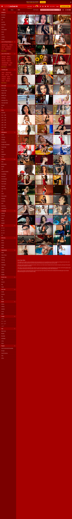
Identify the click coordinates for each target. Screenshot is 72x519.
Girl (2, 19)
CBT (2, 169)
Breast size (8, 277)
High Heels (3, 188)
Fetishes (8, 159)
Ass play (3, 56)
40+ (2, 235)
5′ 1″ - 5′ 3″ (3, 321)
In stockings (4, 64)
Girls (4, 9)
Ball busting (3, 164)
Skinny (2, 304)
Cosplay (3, 139)
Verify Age (43, 2)
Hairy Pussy (8, 72)
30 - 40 (2, 232)
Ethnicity (8, 237)
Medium (3, 309)
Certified (3, 17)
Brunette (3, 336)
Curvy (2, 311)
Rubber (3, 274)
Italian (2, 218)
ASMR (2, 134)
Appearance (8, 250)
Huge (2, 286)
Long (2, 340)
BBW (2, 313)
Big (2, 284)
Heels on (9, 60)
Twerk (2, 156)
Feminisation (4, 178)
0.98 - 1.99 (3, 117)
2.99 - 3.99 (3, 122)
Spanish (3, 213)
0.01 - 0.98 (3, 115)
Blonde (2, 333)
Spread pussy (5, 44)
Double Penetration (5, 144)
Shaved (3, 262)
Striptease (3, 154)
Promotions (37, 6)
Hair (8, 328)
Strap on (3, 78)
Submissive (3, 208)
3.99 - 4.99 (3, 124)
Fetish (2, 32)
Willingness (8, 132)
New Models (34, 6)
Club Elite (40, 6)
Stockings (3, 264)
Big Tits (7, 74)
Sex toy (3, 46)
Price (8, 110)
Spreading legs (5, 62)
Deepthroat (3, 142)
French (2, 220)
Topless (10, 44)
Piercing (3, 259)
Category (8, 12)
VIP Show (3, 97)
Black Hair (3, 331)
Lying (11, 62)
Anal (3, 48)
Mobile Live (3, 95)
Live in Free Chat (8, 54)
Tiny (2, 279)
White (2, 247)
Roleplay (3, 198)
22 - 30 (2, 230)
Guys (12, 9)
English (3, 223)
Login (57, 6)
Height (8, 316)
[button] (70, 2)
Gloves (2, 269)
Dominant (3, 176)
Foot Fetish (3, 183)
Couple (2, 39)
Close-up (8, 58)
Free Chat (3, 88)
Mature (2, 27)
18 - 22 (2, 228)
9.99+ (2, 129)
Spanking (3, 205)
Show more (4, 51)
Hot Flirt (3, 22)
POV (2, 149)
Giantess (3, 186)
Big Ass (8, 78)
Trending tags (8, 69)
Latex (2, 193)
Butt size (8, 289)
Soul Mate (3, 24)
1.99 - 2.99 (3, 120)
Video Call (3, 93)
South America (4, 353)
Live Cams (29, 6)
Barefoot (3, 60)
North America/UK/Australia (7, 348)
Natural (2, 257)
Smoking (3, 201)
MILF (3, 74)
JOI (2, 191)
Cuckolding (3, 174)
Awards (36, 6)
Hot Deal (3, 112)
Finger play (9, 46)
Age (8, 225)
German (7, 80)
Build (8, 301)
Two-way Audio (4, 102)
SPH (2, 203)
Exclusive (3, 14)
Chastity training (4, 171)
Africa (2, 358)
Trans (2, 34)
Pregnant (4, 76)
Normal (2, 282)
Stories (2, 105)
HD (2, 107)
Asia (2, 355)
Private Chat (4, 90)
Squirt (8, 76)
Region (8, 345)
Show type (8, 85)
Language (8, 210)
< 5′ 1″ (2, 318)
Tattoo (9, 64)
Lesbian (3, 37)
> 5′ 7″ (2, 326)
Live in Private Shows (8, 42)
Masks (2, 272)
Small (2, 291)
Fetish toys (3, 181)
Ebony (2, 242)
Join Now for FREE (65, 6)
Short (2, 343)
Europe (2, 350)
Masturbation (8, 48)
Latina (2, 245)
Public (3, 80)
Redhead (3, 338)
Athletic (3, 306)
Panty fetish (3, 196)
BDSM (2, 166)
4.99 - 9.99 (3, 127)
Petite (2, 252)
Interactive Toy (4, 100)
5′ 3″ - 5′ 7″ (3, 323)
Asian (3, 72)
